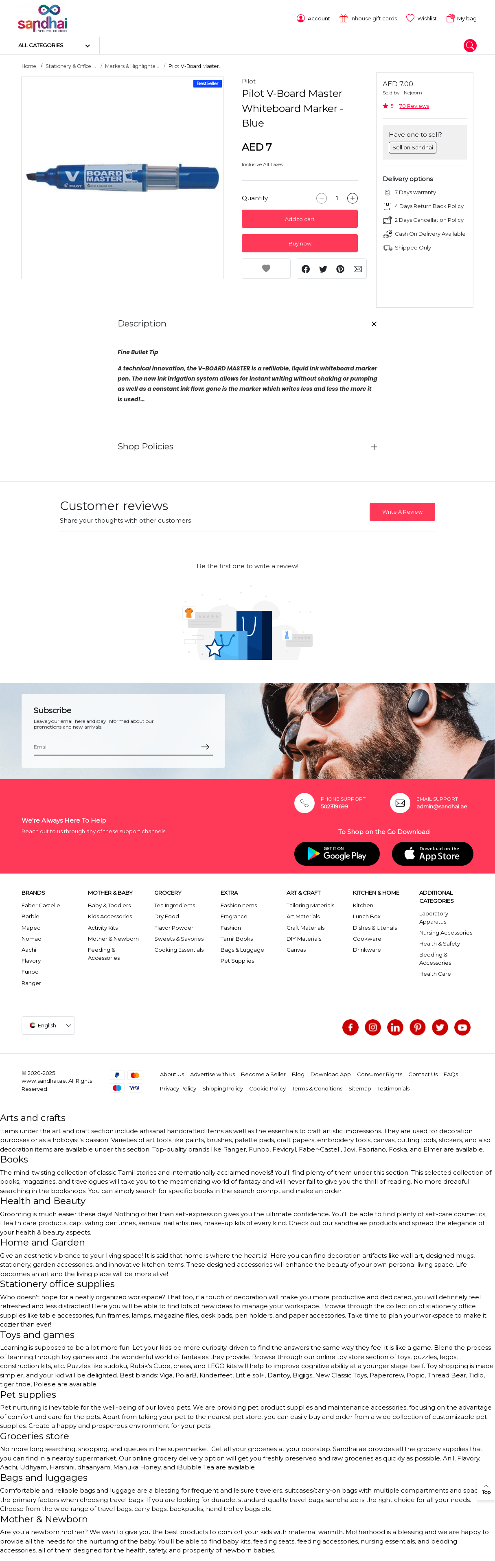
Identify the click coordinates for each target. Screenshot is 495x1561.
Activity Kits (103, 927)
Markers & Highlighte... (132, 66)
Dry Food (166, 916)
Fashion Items (239, 905)
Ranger (31, 982)
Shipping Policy (222, 1088)
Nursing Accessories (445, 932)
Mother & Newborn (113, 938)
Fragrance (234, 916)
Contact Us (423, 1074)
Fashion (231, 927)
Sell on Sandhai (412, 146)
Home (29, 66)
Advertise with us (212, 1074)
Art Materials (303, 916)
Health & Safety (439, 943)
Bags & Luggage (242, 949)
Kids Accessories (110, 916)
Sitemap (359, 1088)
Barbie (30, 916)
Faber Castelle (41, 905)
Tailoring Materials (310, 905)
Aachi (29, 949)
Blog (298, 1074)
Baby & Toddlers (109, 905)
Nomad (32, 938)
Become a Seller (263, 1074)
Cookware (367, 938)
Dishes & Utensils (375, 927)
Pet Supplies (237, 960)
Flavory (31, 960)
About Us (172, 1074)
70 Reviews (414, 106)
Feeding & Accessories (104, 953)
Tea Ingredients (174, 905)
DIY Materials (304, 938)
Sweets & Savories (179, 938)
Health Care (435, 973)
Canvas (296, 949)
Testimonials (393, 1088)
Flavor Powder (173, 927)
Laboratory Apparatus (433, 917)
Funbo (30, 971)
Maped (31, 927)
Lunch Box (367, 916)
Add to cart (300, 219)
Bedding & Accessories (435, 958)
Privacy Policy (178, 1088)
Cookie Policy (267, 1088)
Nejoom (413, 92)
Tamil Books (237, 938)
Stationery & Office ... (71, 66)
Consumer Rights (379, 1074)
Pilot (249, 81)
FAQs (451, 1074)
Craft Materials (305, 927)
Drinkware (367, 949)
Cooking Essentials (179, 949)
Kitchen (363, 905)
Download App (331, 1074)
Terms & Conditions (317, 1088)
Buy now (300, 243)
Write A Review (402, 511)
